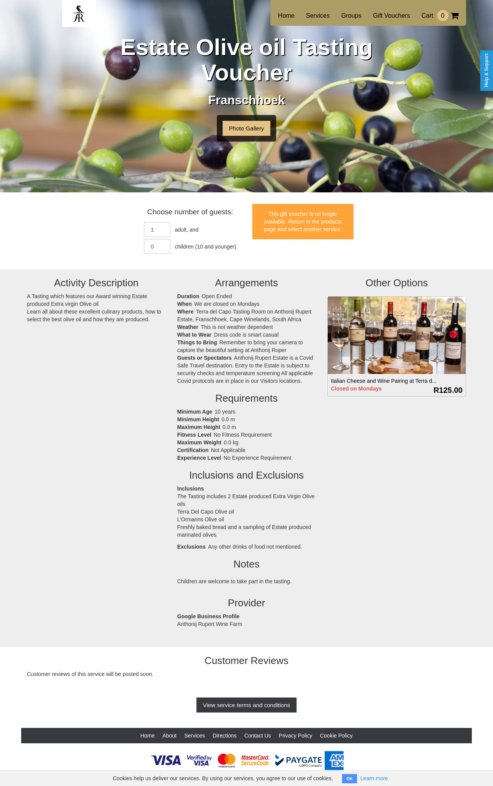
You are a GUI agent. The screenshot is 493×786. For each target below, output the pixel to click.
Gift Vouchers (391, 15)
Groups (351, 15)
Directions (224, 736)
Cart (439, 15)
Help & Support (486, 70)
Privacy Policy (295, 736)
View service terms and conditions (246, 705)
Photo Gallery (246, 128)
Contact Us (257, 736)
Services (318, 15)
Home (286, 15)
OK (349, 778)
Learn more (374, 778)
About (170, 736)
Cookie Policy (336, 736)
